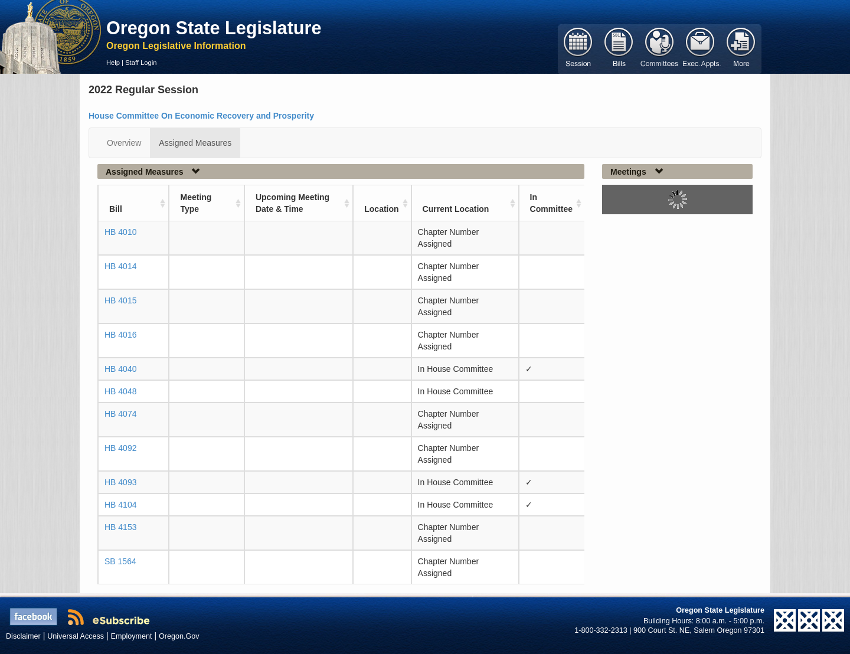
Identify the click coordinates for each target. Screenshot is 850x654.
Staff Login (140, 62)
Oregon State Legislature (214, 28)
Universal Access (75, 636)
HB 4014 (120, 266)
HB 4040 (120, 369)
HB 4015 (120, 300)
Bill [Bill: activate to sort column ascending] (115, 209)
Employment (131, 636)
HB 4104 (120, 504)
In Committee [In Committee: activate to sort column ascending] (551, 203)
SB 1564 (120, 561)
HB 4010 (120, 232)
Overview (124, 143)
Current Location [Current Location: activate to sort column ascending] (456, 209)
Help (113, 62)
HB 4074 (120, 413)
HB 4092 (120, 448)
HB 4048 (120, 391)
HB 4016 (120, 334)
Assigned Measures (195, 143)
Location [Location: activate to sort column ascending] (381, 209)
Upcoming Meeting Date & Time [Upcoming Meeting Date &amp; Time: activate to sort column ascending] (292, 203)
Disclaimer (23, 636)
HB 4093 (120, 482)
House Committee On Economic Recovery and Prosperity (201, 115)
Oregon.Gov (179, 636)
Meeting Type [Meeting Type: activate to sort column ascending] (195, 203)
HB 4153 (120, 527)
